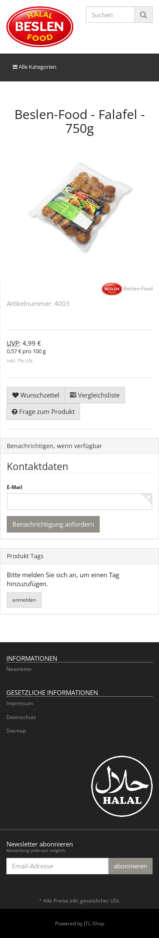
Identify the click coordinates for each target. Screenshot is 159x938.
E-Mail (14, 487)
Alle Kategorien (34, 66)
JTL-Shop (94, 923)
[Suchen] (110, 14)
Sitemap (16, 730)
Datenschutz (21, 717)
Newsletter (19, 669)
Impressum (19, 703)
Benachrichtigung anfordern (53, 524)
